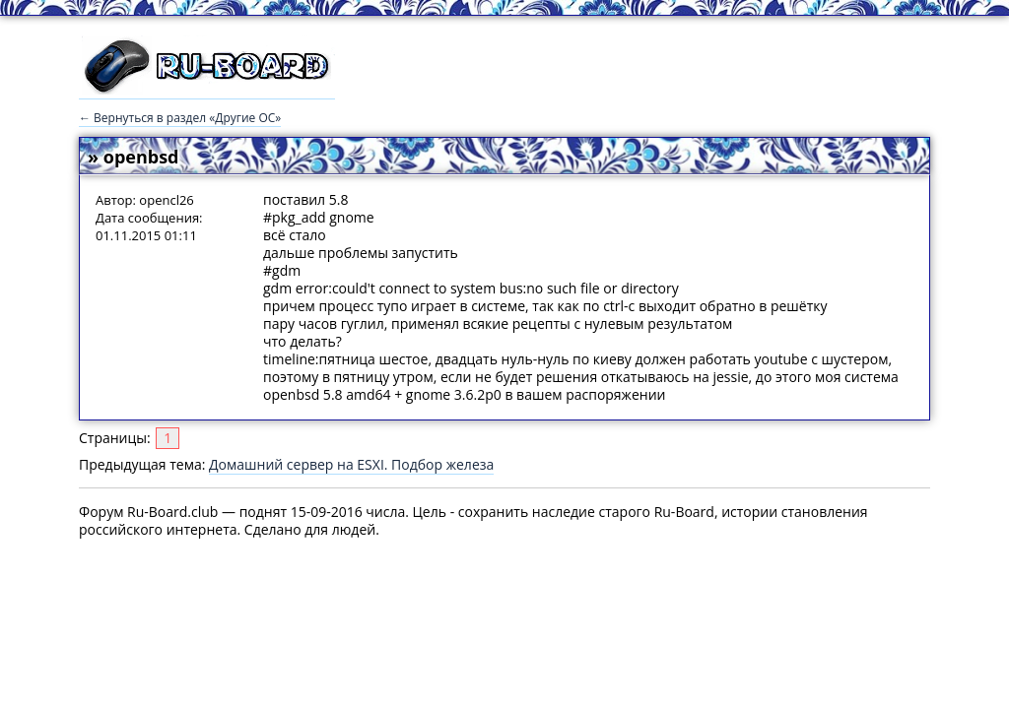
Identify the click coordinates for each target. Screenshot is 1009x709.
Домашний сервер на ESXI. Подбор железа (351, 464)
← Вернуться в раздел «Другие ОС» (180, 117)
